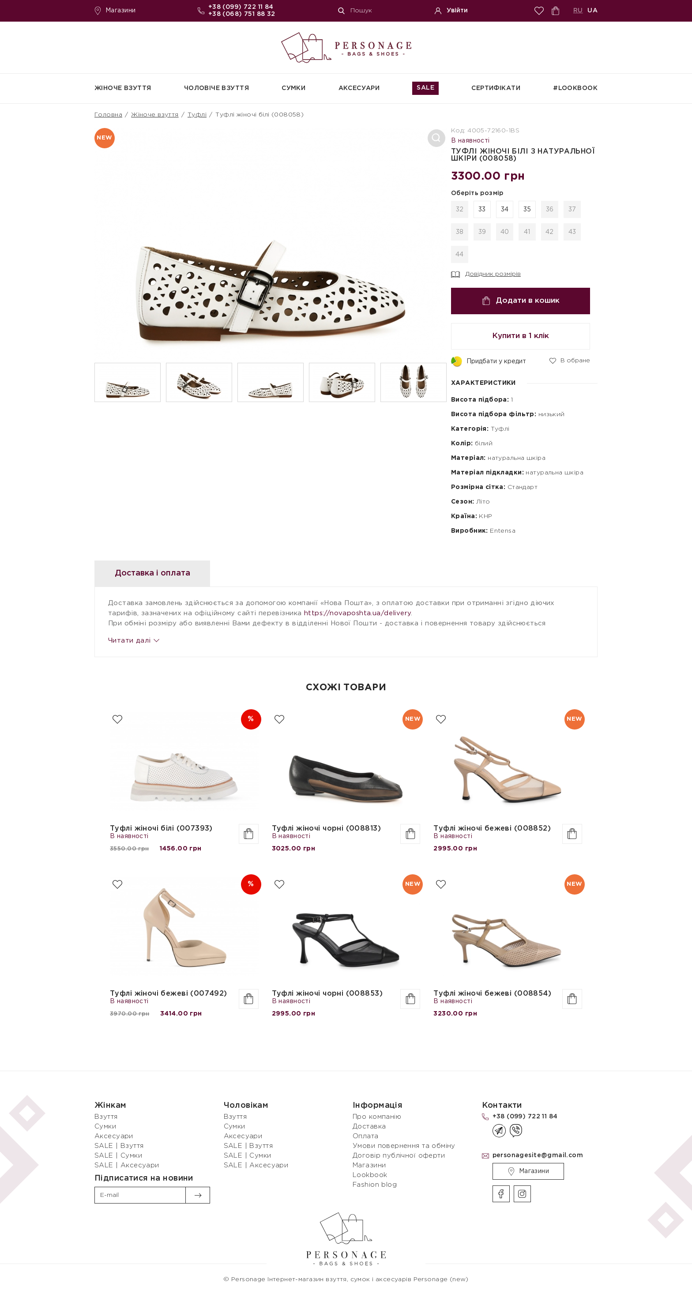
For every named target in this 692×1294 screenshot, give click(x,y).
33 (482, 209)
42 (549, 232)
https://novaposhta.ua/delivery (357, 613)
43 (572, 232)
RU (578, 10)
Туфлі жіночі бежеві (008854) (492, 993)
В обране (569, 360)
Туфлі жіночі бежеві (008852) (492, 828)
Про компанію (377, 1117)
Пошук (355, 11)
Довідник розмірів (486, 274)
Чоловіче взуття (216, 88)
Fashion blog (375, 1185)
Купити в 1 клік (520, 336)
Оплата (366, 1136)
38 (460, 232)
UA (592, 10)
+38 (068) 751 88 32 (241, 14)
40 (504, 232)
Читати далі (133, 640)
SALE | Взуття (118, 1146)
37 (572, 209)
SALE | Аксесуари (126, 1165)
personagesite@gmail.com (538, 1155)
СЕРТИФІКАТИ (495, 88)
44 (459, 254)
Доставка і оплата (152, 573)
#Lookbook (575, 88)
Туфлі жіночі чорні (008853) (327, 993)
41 (527, 232)
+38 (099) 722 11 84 (241, 7)
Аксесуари (359, 88)
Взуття (106, 1117)
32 (460, 209)
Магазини (114, 11)
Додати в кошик (521, 301)
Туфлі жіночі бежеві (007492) (168, 993)
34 (505, 209)
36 (550, 209)
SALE (425, 87)
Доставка (369, 1126)
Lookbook (370, 1175)
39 (482, 232)
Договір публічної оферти (399, 1156)
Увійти (451, 11)
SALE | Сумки (118, 1156)
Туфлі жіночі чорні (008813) (326, 828)
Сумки (293, 88)
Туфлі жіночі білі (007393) (161, 828)
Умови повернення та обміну (404, 1146)
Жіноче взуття (122, 88)
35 (527, 209)
